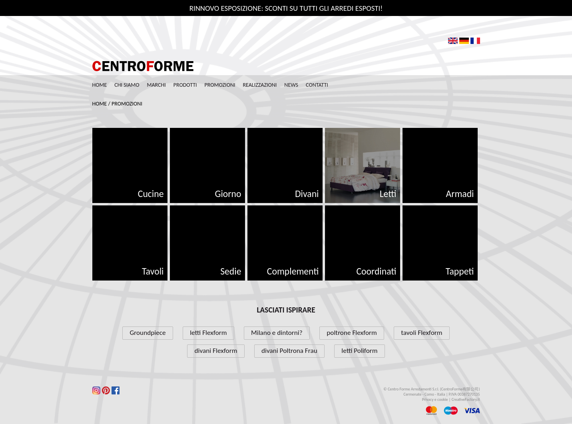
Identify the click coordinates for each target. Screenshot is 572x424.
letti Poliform (359, 350)
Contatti (317, 85)
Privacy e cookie (435, 399)
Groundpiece (147, 332)
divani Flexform (216, 350)
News (291, 85)
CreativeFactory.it (466, 399)
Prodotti (185, 85)
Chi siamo (126, 85)
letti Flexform (208, 332)
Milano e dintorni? (277, 332)
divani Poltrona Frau (289, 350)
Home (99, 85)
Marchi (156, 85)
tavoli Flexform (421, 332)
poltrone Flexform (352, 332)
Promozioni (220, 85)
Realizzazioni (260, 85)
